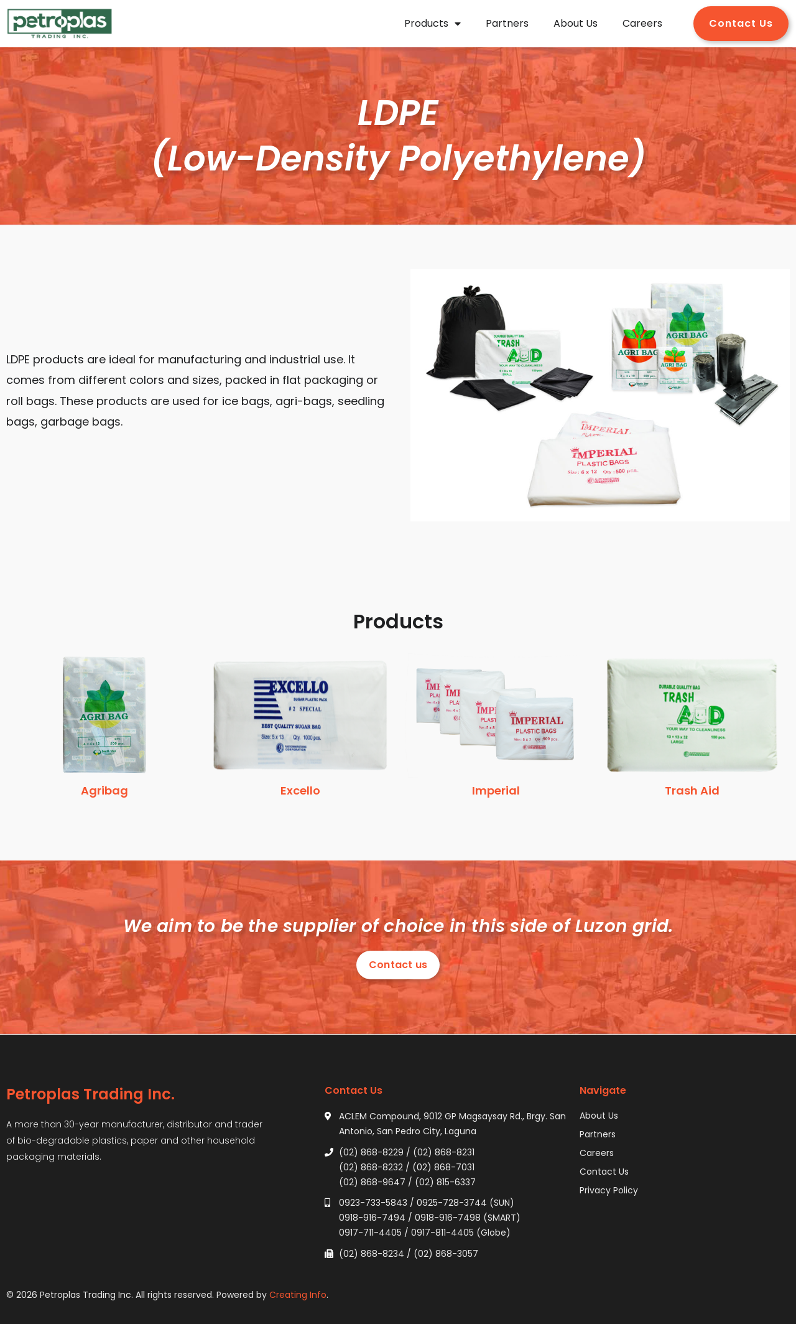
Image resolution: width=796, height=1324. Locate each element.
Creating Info (297, 1295)
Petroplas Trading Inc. (90, 1094)
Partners (507, 23)
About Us (575, 23)
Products (432, 23)
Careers (642, 23)
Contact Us (604, 1171)
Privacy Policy (609, 1190)
